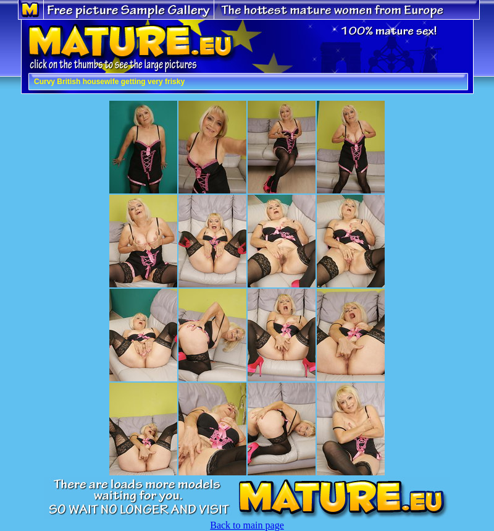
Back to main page (247, 525)
